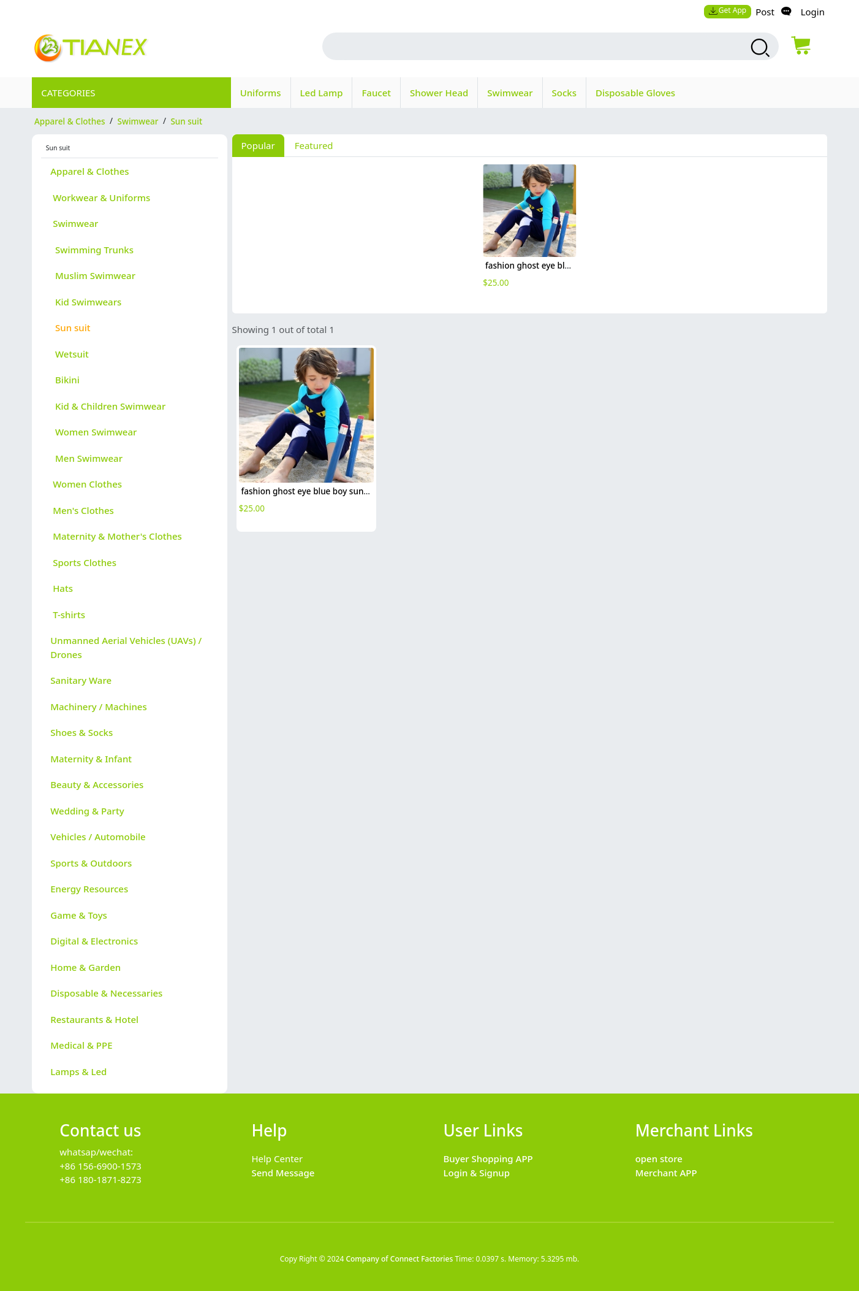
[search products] (759, 48)
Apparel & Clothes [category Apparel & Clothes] (69, 120)
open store (659, 1158)
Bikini (65, 380)
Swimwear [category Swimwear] (138, 120)
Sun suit (70, 327)
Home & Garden (85, 967)
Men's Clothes (82, 510)
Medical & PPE (81, 1045)
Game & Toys (78, 915)
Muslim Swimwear (92, 275)
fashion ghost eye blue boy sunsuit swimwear (575, 265)
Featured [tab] (314, 145)
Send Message (282, 1172)
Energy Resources (89, 889)
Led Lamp (321, 92)
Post (764, 12)
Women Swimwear (93, 432)
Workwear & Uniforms (100, 197)
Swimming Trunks (92, 249)
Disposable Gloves (635, 92)
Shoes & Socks (81, 732)
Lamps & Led (78, 1071)
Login (813, 12)
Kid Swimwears (85, 302)
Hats (61, 588)
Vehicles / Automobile (97, 836)
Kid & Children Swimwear (107, 406)
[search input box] (522, 46)
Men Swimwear (86, 458)
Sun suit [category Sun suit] (186, 120)
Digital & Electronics (94, 941)
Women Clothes (86, 484)
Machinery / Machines (98, 706)
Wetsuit (69, 354)
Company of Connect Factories (399, 1259)
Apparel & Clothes (89, 171)
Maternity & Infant (91, 759)
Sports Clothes (83, 562)
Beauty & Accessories (96, 784)
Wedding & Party (87, 811)
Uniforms (260, 92)
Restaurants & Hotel (94, 1019)
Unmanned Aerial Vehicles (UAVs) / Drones (126, 647)
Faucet (376, 92)
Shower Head (439, 92)
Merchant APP (666, 1172)
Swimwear (509, 92)
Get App (727, 10)
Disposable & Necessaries (106, 993)
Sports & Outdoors (91, 863)
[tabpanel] (529, 232)
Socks (564, 92)
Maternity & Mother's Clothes (116, 536)
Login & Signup (477, 1172)
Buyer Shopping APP (488, 1158)
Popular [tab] (258, 145)
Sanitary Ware (81, 680)
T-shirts (67, 614)
